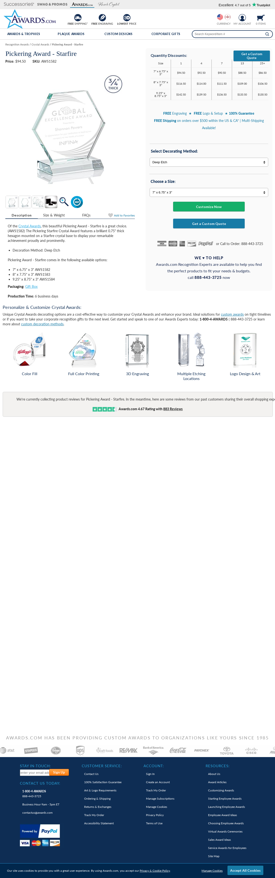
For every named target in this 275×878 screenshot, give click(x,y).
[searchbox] (232, 34)
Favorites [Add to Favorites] (124, 215)
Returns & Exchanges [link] (97, 807)
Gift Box (31, 286)
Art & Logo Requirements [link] (100, 790)
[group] (223, 17)
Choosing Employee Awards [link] (226, 823)
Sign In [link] (150, 774)
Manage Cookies (212, 870)
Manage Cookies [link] (156, 807)
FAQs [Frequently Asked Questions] (86, 215)
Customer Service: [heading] (102, 766)
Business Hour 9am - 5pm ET (40, 804)
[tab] (21, 215)
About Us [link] (214, 774)
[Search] (267, 34)
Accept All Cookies (245, 870)
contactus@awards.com (37, 812)
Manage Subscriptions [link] (160, 798)
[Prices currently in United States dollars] (220, 17)
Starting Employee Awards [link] (225, 798)
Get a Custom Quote (251, 56)
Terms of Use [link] (154, 823)
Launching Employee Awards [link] (226, 807)
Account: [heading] (154, 766)
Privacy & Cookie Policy (155, 870)
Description (22, 215)
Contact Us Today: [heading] (40, 783)
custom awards (232, 314)
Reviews (173, 409)
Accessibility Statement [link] (99, 823)
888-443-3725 (34, 793)
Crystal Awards (29, 226)
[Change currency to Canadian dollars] (228, 17)
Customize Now (209, 207)
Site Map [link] (213, 856)
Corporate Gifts (166, 34)
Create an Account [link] (158, 782)
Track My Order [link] (94, 815)
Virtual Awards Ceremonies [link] (225, 831)
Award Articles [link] (217, 782)
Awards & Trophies (23, 34)
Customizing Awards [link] (221, 790)
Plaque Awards (71, 34)
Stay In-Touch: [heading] (35, 766)
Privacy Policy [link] (155, 815)
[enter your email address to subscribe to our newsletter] (34, 772)
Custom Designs (118, 34)
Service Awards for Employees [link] (227, 848)
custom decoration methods (42, 324)
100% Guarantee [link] (102, 782)
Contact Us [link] (91, 774)
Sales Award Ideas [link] (219, 839)
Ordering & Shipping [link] (97, 798)
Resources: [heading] (218, 766)
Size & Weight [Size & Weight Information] (54, 215)
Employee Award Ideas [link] (222, 815)
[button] (19, 4)
